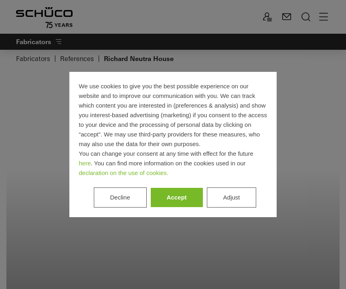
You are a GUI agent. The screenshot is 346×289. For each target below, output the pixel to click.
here (85, 163)
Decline (120, 197)
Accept (177, 197)
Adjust (231, 197)
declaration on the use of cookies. (123, 172)
